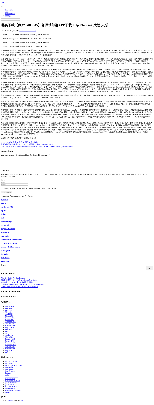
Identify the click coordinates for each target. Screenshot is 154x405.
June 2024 (8, 313)
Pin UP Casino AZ (11, 389)
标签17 (13, 142)
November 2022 (10, 347)
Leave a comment (30, 31)
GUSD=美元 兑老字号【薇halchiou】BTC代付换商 (19, 289)
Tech (6, 12)
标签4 (31, 142)
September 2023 (10, 328)
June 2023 (8, 334)
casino (7, 377)
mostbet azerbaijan (11, 379)
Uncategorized (6, 142)
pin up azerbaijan (11, 385)
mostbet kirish (10, 381)
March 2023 (9, 340)
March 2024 (9, 318)
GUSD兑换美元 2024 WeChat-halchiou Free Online (19, 283)
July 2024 (8, 311)
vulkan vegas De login (13, 393)
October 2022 (10, 349)
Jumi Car (9, 403)
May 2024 (8, 315)
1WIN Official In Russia (13, 368)
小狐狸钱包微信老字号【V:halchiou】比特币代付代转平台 (22, 287)
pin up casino (9, 387)
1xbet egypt (9, 372)
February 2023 (10, 341)
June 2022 (8, 355)
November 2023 (10, 324)
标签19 (19, 142)
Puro (21, 403)
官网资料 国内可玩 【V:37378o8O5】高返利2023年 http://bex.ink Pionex (27, 144)
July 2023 (8, 332)
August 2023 (9, 330)
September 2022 (10, 351)
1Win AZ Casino (11, 364)
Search (3, 268)
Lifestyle (8, 16)
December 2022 (10, 345)
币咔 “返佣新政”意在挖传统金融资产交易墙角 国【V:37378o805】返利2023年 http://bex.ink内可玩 (37, 146)
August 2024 (9, 309)
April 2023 (9, 338)
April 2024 (9, 316)
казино (7, 395)
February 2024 (10, 320)
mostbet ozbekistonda (12, 383)
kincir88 (4, 206)
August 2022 (9, 353)
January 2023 (9, 343)
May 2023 (8, 336)
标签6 (36, 142)
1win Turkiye (9, 370)
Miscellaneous (10, 14)
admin (21, 31)
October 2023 (10, 326)
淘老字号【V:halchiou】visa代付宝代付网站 (17, 285)
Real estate (9, 10)
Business (8, 375)
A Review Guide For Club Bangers (13, 280)
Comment (5, 173)
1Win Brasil (9, 366)
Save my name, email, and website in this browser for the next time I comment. (30, 191)
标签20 (25, 142)
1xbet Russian (10, 374)
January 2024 (9, 322)
